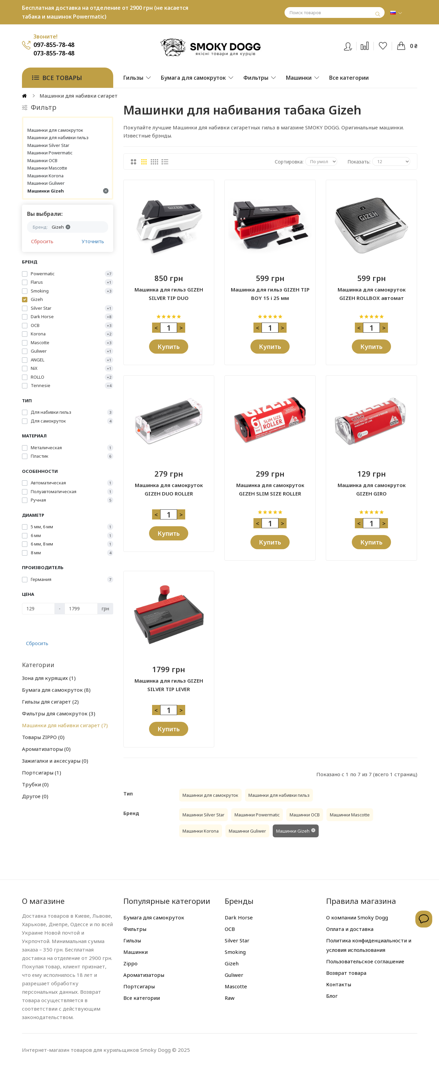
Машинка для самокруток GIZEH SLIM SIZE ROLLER (270, 489)
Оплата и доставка (349, 928)
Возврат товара (346, 972)
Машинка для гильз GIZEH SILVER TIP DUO (169, 293)
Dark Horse (239, 917)
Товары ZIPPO (43, 737)
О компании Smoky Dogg (357, 917)
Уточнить (93, 241)
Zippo (130, 963)
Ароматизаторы (46, 748)
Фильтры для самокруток (58, 713)
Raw (230, 997)
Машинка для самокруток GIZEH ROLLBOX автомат (372, 293)
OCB (230, 928)
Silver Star (237, 940)
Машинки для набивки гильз (58, 137)
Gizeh (232, 963)
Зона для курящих (49, 678)
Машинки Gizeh (67, 191)
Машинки (135, 951)
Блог (332, 995)
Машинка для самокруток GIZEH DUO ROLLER (169, 489)
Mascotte (236, 986)
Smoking (235, 951)
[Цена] (38, 608)
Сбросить (42, 241)
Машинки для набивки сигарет (65, 725)
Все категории (141, 997)
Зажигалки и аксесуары (55, 760)
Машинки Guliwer (46, 183)
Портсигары (41, 772)
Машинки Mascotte (47, 168)
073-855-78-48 (53, 53)
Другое (35, 796)
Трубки (35, 784)
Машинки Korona (45, 176)
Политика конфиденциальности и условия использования (368, 945)
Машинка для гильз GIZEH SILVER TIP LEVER (169, 684)
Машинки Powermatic (49, 153)
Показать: (358, 161)
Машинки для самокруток (55, 130)
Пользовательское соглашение (365, 961)
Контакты (338, 984)
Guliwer (234, 974)
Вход (352, 45)
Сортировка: (289, 161)
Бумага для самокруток (56, 689)
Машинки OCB (42, 160)
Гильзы (132, 940)
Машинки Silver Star (48, 145)
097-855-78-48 (53, 45)
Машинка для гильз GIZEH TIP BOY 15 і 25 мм (270, 293)
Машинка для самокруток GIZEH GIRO (372, 489)
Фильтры (134, 928)
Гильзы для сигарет (50, 701)
